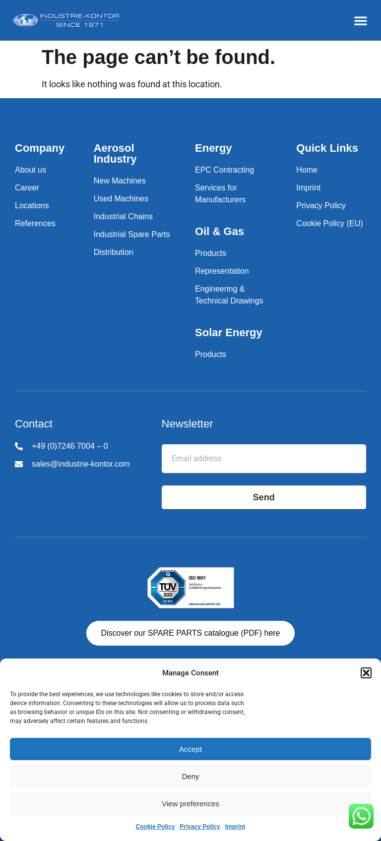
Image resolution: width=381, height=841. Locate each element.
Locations (32, 205)
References (35, 223)
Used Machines (121, 198)
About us (30, 170)
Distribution (113, 252)
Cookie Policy (155, 826)
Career (27, 187)
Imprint (235, 826)
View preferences (190, 803)
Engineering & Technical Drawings (229, 295)
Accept (190, 749)
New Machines (120, 181)
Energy (213, 148)
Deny (190, 776)
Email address (189, 436)
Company (39, 148)
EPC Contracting (224, 170)
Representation (222, 271)
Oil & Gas (219, 231)
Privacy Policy (200, 826)
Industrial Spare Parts (132, 234)
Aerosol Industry (115, 153)
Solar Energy (228, 332)
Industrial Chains (123, 216)
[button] (366, 673)
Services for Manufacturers (220, 193)
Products (210, 253)
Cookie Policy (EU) (329, 223)
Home (307, 170)
